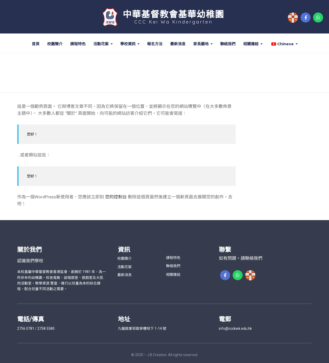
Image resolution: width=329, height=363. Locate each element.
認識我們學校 (30, 260)
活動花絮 (101, 43)
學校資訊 (128, 43)
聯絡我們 (227, 43)
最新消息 (178, 43)
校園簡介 (55, 43)
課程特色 (78, 43)
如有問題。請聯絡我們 (240, 258)
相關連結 (251, 43)
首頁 (35, 43)
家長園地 (201, 43)
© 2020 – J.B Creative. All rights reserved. (164, 355)
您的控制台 (116, 196)
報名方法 (154, 43)
